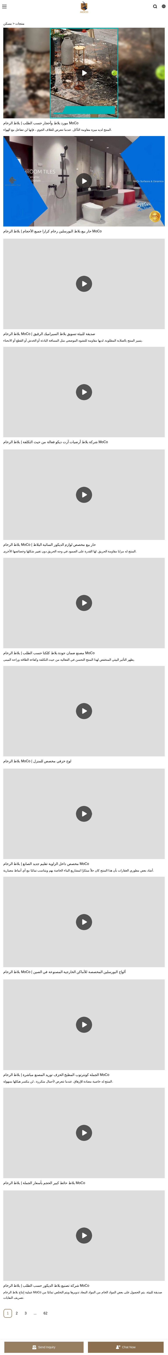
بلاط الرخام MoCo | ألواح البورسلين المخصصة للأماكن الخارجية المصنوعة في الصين (64, 972)
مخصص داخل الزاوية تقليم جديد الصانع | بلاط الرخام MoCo (46, 864)
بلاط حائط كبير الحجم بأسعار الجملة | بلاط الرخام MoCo (44, 1183)
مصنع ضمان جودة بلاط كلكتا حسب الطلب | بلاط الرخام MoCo (48, 653)
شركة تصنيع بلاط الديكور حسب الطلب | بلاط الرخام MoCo (46, 1285)
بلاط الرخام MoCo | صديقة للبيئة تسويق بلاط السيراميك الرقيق (49, 334)
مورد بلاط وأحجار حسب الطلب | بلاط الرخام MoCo (40, 123)
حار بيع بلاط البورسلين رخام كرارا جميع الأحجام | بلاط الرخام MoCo (52, 231)
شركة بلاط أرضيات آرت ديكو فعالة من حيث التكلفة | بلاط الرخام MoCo (55, 442)
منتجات (19, 23)
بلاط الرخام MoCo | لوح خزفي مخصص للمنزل (37, 761)
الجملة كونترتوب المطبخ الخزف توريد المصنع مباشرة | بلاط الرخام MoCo (56, 1075)
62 (45, 1313)
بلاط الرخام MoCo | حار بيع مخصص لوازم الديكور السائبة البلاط (49, 544)
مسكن (7, 23)
